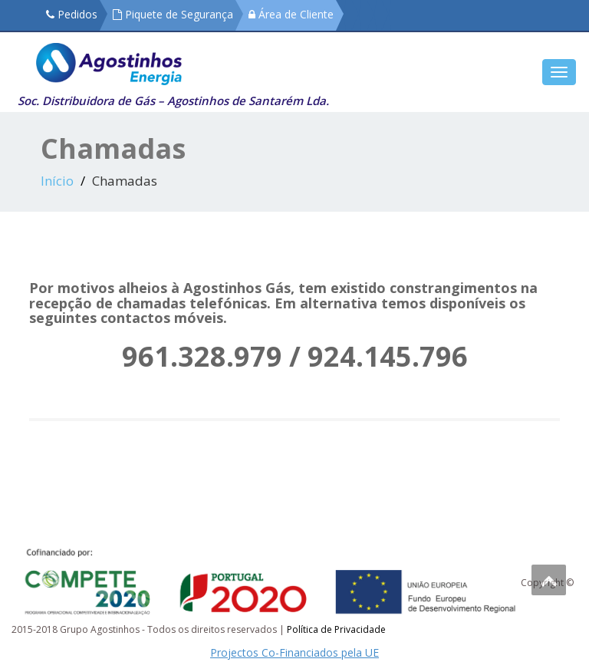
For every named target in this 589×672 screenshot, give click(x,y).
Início (57, 180)
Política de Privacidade (336, 629)
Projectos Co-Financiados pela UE (294, 652)
